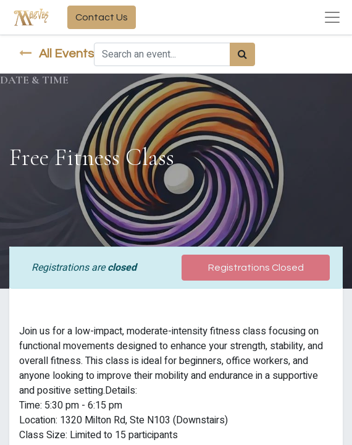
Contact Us (101, 17)
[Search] (242, 54)
